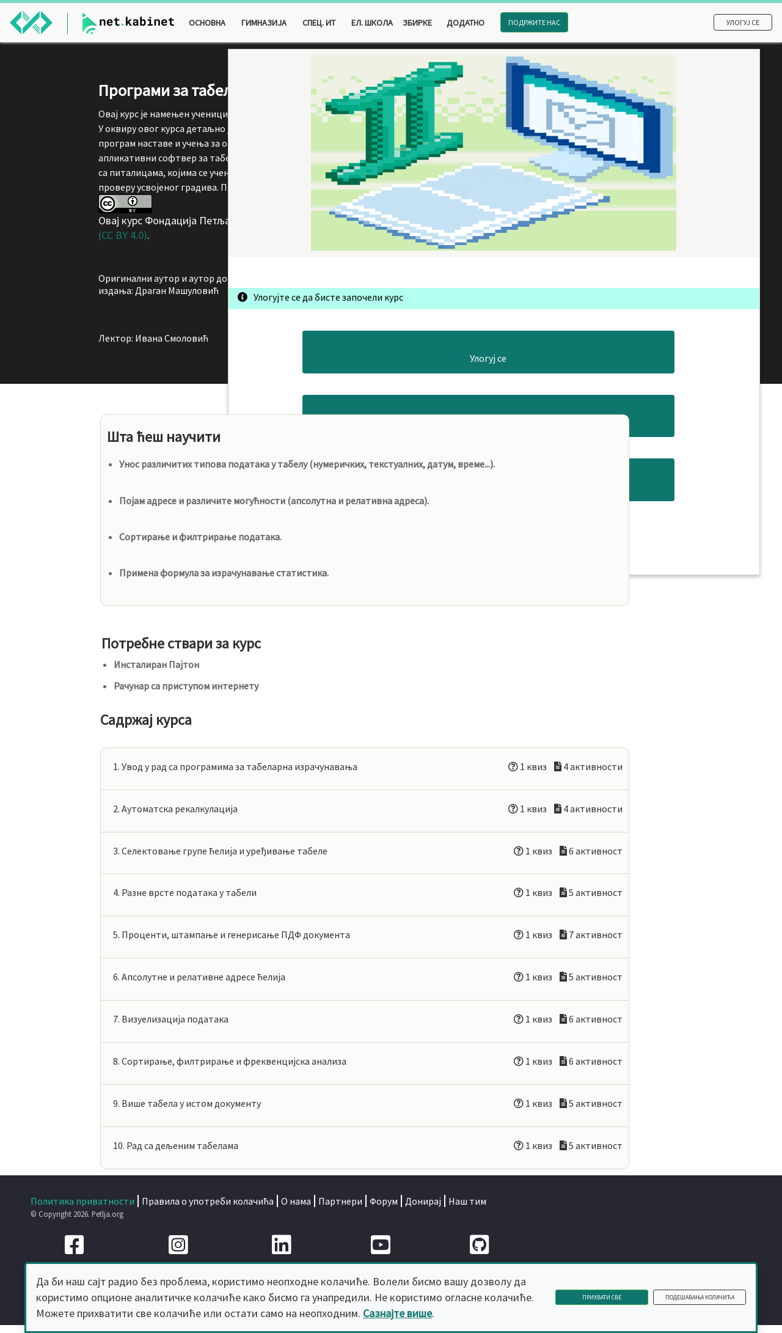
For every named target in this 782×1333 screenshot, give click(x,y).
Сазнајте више (397, 1313)
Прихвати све (601, 1297)
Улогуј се (742, 22)
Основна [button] (207, 22)
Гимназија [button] (264, 22)
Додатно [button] (465, 22)
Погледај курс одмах (619, 459)
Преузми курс (620, 510)
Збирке (417, 22)
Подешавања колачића (699, 1297)
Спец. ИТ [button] (318, 22)
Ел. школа (372, 22)
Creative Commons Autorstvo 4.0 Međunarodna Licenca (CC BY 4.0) (322, 347)
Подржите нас (534, 22)
